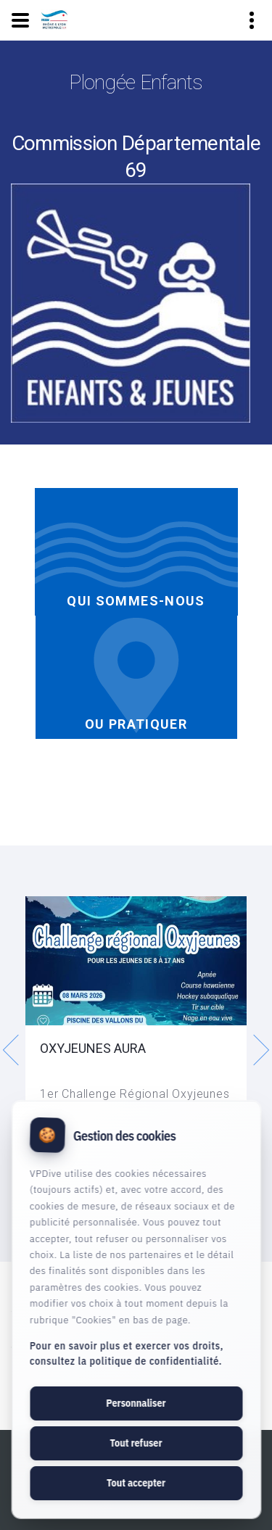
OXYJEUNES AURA (93, 1048)
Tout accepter (136, 1482)
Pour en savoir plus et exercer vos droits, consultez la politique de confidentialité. (126, 1353)
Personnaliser (135, 1403)
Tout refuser (136, 1443)
